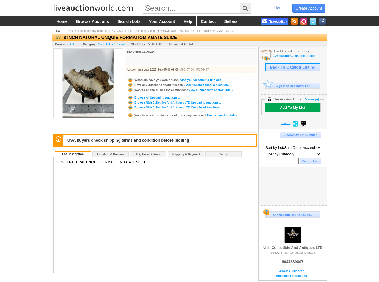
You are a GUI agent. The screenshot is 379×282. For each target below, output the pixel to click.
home (62, 21)
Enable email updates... (184, 115)
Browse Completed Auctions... (175, 107)
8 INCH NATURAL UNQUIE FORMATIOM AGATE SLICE (198, 30)
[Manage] (311, 99)
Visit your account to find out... (175, 80)
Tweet (286, 123)
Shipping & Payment (186, 154)
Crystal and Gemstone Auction (136, 30)
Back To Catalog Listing (292, 67)
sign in (280, 8)
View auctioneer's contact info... (180, 89)
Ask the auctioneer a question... (179, 84)
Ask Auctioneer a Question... (288, 213)
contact (208, 21)
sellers (231, 21)
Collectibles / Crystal (111, 44)
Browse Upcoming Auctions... (154, 97)
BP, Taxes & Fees (148, 154)
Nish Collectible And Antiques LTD (90, 30)
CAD (73, 44)
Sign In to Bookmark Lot (287, 86)
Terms (223, 154)
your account (162, 21)
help (187, 21)
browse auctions (92, 21)
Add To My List (292, 107)
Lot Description (73, 154)
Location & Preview (110, 154)
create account (309, 8)
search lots (129, 21)
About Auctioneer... (292, 271)
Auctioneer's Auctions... (292, 275)
